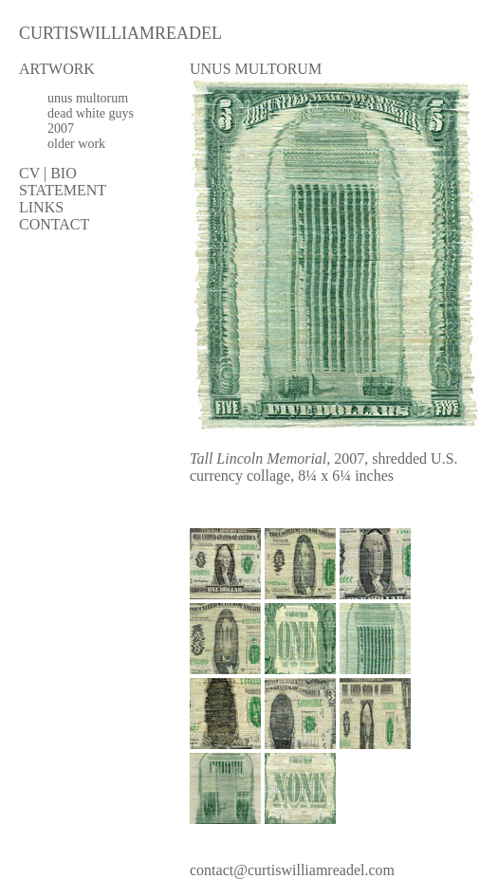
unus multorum (87, 98)
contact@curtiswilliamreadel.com (292, 870)
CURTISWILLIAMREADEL (120, 33)
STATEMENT (62, 190)
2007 (60, 128)
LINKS (41, 207)
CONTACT (54, 224)
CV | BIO (48, 173)
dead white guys (90, 113)
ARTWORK (57, 69)
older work (76, 144)
